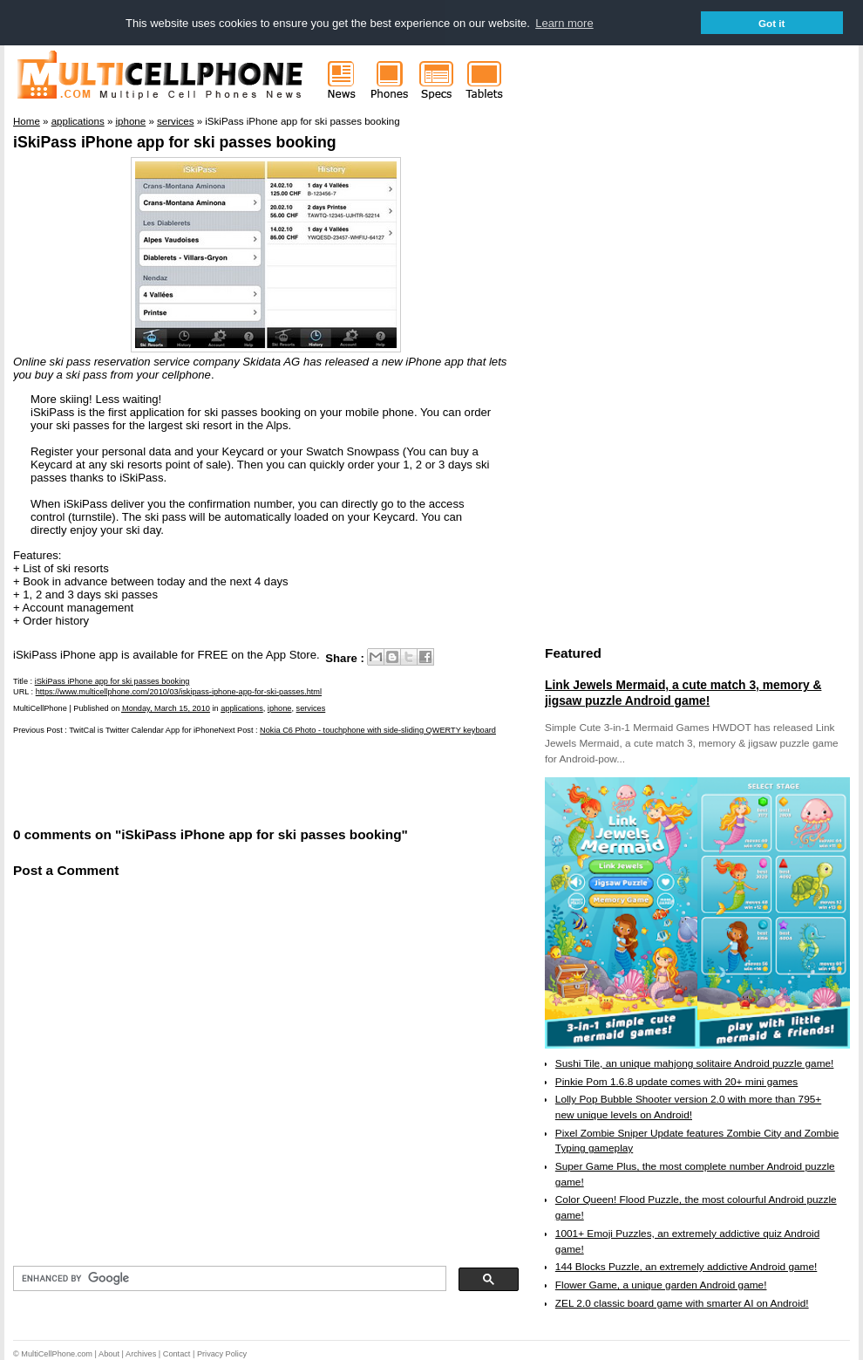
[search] (228, 1279)
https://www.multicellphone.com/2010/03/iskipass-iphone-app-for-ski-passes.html (179, 691)
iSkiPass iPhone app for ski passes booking (174, 142)
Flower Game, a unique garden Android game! (661, 1285)
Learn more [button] (564, 23)
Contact (177, 1354)
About (109, 1354)
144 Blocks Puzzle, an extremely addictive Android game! (686, 1267)
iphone (280, 708)
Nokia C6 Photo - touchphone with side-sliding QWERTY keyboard (378, 730)
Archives (141, 1354)
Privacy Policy (222, 1354)
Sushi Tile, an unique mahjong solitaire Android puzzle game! (694, 1063)
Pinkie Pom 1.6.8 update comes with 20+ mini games (676, 1082)
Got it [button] (771, 23)
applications (242, 708)
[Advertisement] (217, 779)
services (311, 708)
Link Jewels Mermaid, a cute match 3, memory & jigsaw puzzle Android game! (683, 692)
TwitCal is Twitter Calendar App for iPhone (143, 730)
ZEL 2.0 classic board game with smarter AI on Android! (682, 1303)
